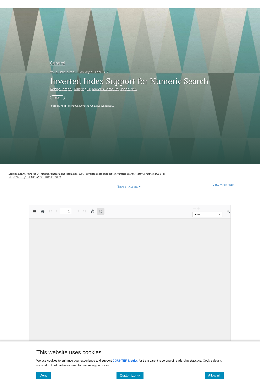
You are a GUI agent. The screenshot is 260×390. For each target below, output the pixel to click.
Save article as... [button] (129, 186)
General (57, 63)
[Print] (42, 211)
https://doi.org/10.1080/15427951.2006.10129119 (82, 106)
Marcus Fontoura (105, 89)
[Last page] (84, 211)
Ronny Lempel (61, 89)
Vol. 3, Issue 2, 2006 (63, 72)
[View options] (34, 211)
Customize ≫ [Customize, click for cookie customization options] (131, 375)
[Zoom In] (198, 208)
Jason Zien (128, 89)
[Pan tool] (92, 211)
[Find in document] (228, 211)
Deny (45, 375)
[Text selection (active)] (100, 211)
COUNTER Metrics (125, 360)
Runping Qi (82, 89)
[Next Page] (78, 211)
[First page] (50, 211)
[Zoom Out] (194, 208)
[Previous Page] (56, 211)
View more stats (223, 184)
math (57, 97)
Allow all (216, 375)
